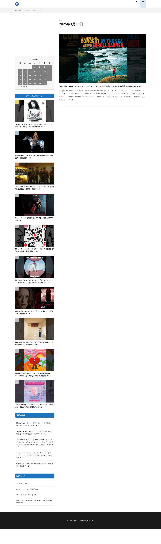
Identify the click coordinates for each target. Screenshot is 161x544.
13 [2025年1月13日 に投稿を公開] (25, 75)
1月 (34, 10)
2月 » (25, 86)
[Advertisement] (34, 36)
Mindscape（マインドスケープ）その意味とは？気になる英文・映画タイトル (34, 321)
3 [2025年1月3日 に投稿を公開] (44, 67)
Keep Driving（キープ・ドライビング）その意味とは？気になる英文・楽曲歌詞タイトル (34, 353)
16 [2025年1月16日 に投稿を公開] (40, 75)
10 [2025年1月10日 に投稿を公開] (44, 71)
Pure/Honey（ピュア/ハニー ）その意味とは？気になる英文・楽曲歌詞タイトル (34, 160)
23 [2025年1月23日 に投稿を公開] (40, 79)
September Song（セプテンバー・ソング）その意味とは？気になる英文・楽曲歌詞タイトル (34, 446)
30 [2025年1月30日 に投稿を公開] (40, 83)
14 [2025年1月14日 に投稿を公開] (30, 75)
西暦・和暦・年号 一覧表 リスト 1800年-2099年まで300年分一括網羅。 (34, 516)
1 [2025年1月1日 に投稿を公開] (34, 67)
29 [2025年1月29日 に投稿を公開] (35, 83)
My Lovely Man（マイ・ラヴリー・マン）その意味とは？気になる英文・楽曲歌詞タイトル (34, 255)
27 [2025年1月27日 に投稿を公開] (25, 83)
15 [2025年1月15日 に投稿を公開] (35, 75)
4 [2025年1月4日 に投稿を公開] (49, 67)
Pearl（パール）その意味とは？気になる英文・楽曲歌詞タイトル (34, 223)
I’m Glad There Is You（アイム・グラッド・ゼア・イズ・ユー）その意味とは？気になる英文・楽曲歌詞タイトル (34, 468)
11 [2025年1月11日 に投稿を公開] (49, 71)
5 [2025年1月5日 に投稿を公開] (20, 71)
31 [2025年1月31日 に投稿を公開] (44, 83)
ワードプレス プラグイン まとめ (28, 509)
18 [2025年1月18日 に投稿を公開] (49, 75)
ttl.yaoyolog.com (87, 536)
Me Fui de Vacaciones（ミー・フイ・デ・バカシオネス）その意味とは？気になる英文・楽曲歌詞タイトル (34, 386)
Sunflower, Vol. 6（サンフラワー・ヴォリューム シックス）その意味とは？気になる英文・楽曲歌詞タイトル (34, 288)
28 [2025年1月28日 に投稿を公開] (30, 83)
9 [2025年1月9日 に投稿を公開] (39, 71)
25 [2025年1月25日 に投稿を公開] (49, 79)
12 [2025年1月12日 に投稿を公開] (20, 75)
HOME (19, 10)
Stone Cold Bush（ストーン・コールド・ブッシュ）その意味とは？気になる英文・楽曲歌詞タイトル (34, 127)
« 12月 (20, 86)
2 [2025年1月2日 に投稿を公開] (39, 67)
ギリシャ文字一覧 (22, 497)
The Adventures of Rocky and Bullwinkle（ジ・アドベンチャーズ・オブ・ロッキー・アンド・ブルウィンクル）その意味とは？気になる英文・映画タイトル (34, 456)
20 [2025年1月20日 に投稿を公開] (25, 79)
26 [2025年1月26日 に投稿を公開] (20, 83)
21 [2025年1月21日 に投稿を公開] (30, 79)
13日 (40, 10)
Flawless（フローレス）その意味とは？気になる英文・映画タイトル (34, 478)
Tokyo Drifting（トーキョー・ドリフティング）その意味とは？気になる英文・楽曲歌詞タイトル (34, 419)
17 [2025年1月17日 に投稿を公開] (44, 75)
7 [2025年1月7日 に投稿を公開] (29, 71)
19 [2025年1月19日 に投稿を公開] (20, 79)
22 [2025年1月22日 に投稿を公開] (35, 79)
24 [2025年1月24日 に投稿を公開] (44, 79)
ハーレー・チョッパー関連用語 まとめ (30, 503)
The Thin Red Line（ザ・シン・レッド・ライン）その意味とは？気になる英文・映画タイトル (34, 192)
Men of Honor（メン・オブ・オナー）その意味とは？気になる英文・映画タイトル (34, 438)
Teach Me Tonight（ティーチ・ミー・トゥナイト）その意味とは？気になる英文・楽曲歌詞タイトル (101, 88)
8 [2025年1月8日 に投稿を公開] (34, 71)
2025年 (27, 10)
